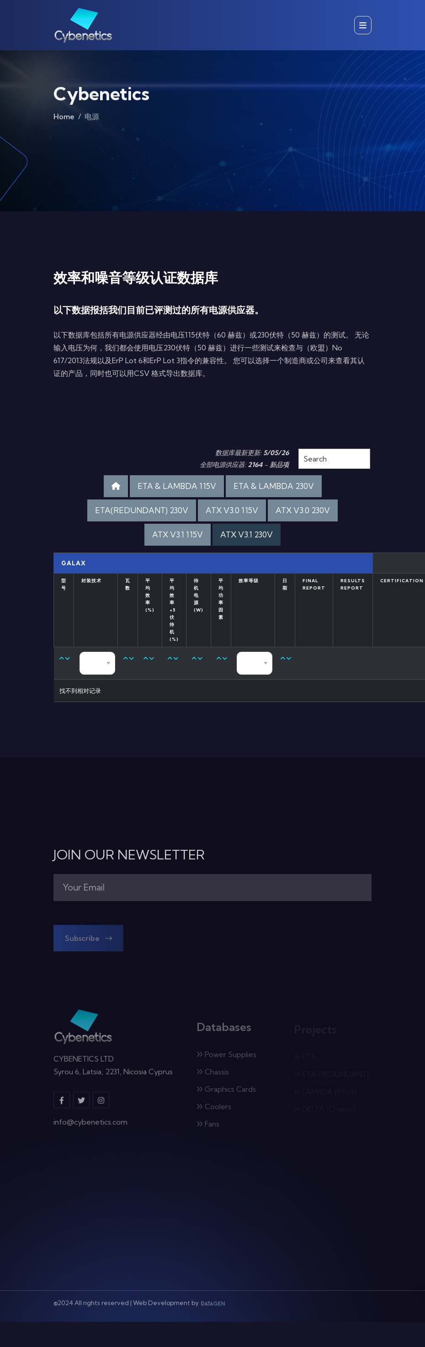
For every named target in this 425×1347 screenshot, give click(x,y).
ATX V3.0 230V (303, 510)
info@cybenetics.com (90, 1126)
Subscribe (88, 941)
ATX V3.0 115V (232, 510)
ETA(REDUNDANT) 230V (141, 510)
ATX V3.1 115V (177, 534)
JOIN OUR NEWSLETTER (129, 854)
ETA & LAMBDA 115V (177, 486)
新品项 (279, 465)
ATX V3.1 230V (246, 534)
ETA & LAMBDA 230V (274, 486)
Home (63, 118)
